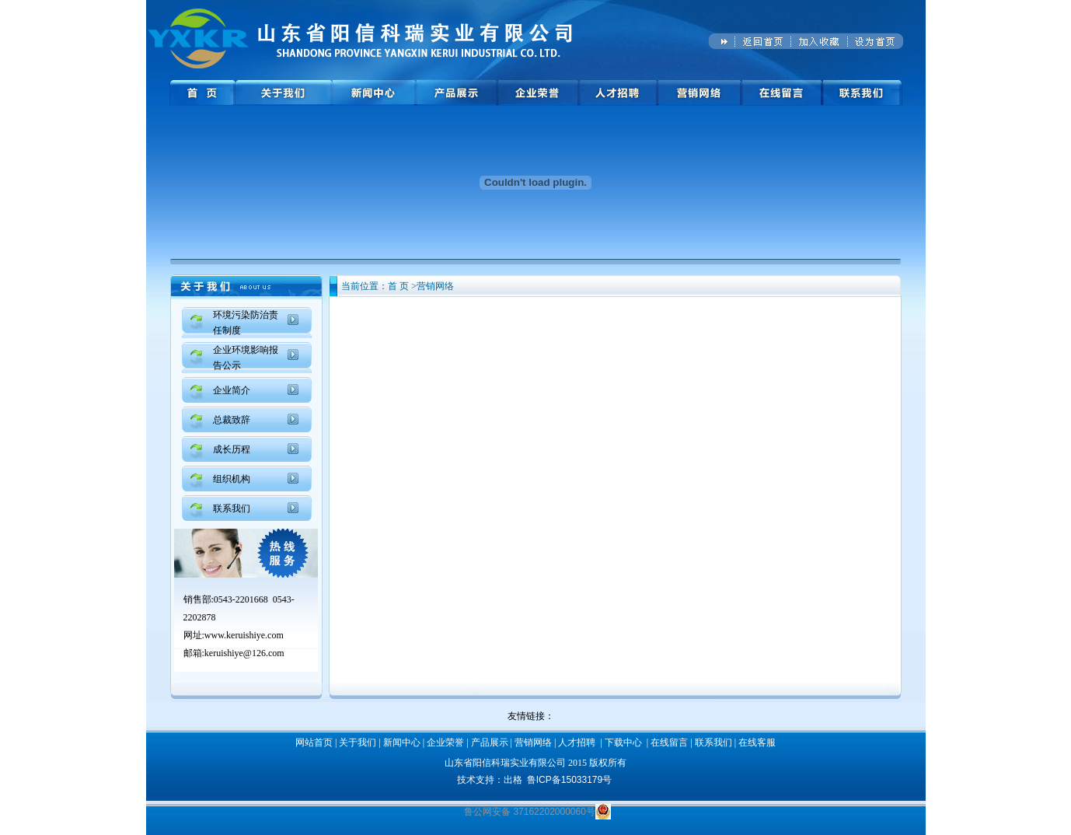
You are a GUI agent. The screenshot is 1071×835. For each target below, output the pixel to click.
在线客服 (757, 742)
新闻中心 (401, 742)
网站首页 (314, 742)
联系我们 (231, 508)
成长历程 (231, 449)
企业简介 (231, 390)
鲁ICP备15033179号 (569, 779)
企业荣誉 (445, 742)
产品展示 (489, 742)
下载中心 (623, 742)
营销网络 (533, 742)
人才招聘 (576, 742)
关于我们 (357, 742)
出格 (513, 779)
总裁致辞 (231, 419)
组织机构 (231, 478)
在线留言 (669, 742)
